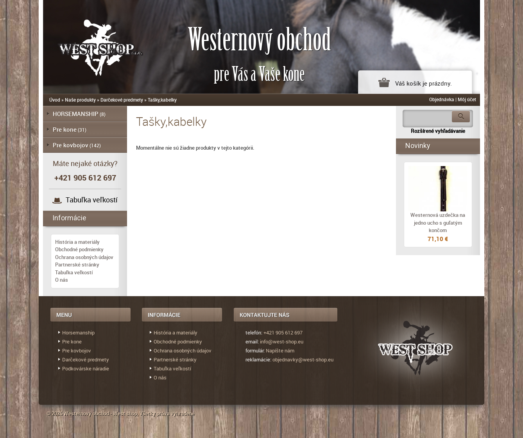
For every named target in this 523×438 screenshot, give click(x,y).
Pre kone (65, 129)
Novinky (417, 145)
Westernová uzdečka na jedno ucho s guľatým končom (437, 222)
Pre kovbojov (70, 145)
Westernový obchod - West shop (100, 413)
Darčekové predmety (121, 100)
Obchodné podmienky (79, 249)
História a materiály (77, 241)
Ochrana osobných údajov (84, 257)
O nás (61, 279)
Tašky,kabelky (162, 100)
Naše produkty (80, 100)
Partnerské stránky (77, 264)
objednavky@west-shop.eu (302, 359)
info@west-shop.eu (281, 341)
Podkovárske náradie (85, 368)
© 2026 (55, 413)
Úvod (54, 100)
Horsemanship (78, 332)
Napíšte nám (280, 350)
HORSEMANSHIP (76, 114)
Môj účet (467, 99)
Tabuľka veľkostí (92, 199)
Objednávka (441, 99)
